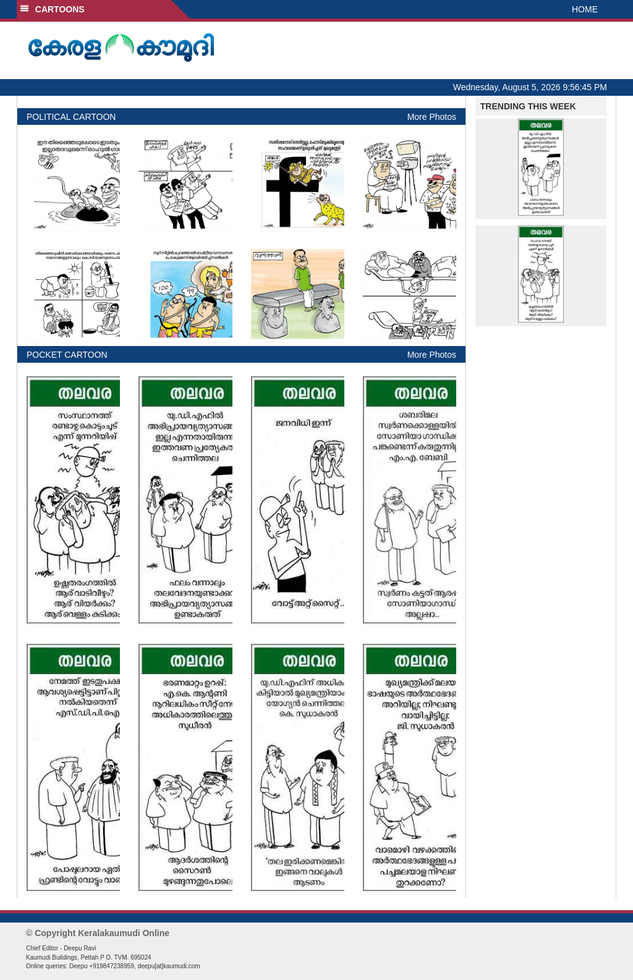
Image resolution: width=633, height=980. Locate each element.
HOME (585, 9)
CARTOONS (52, 9)
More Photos (431, 117)
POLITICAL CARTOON (71, 117)
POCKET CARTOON (67, 355)
